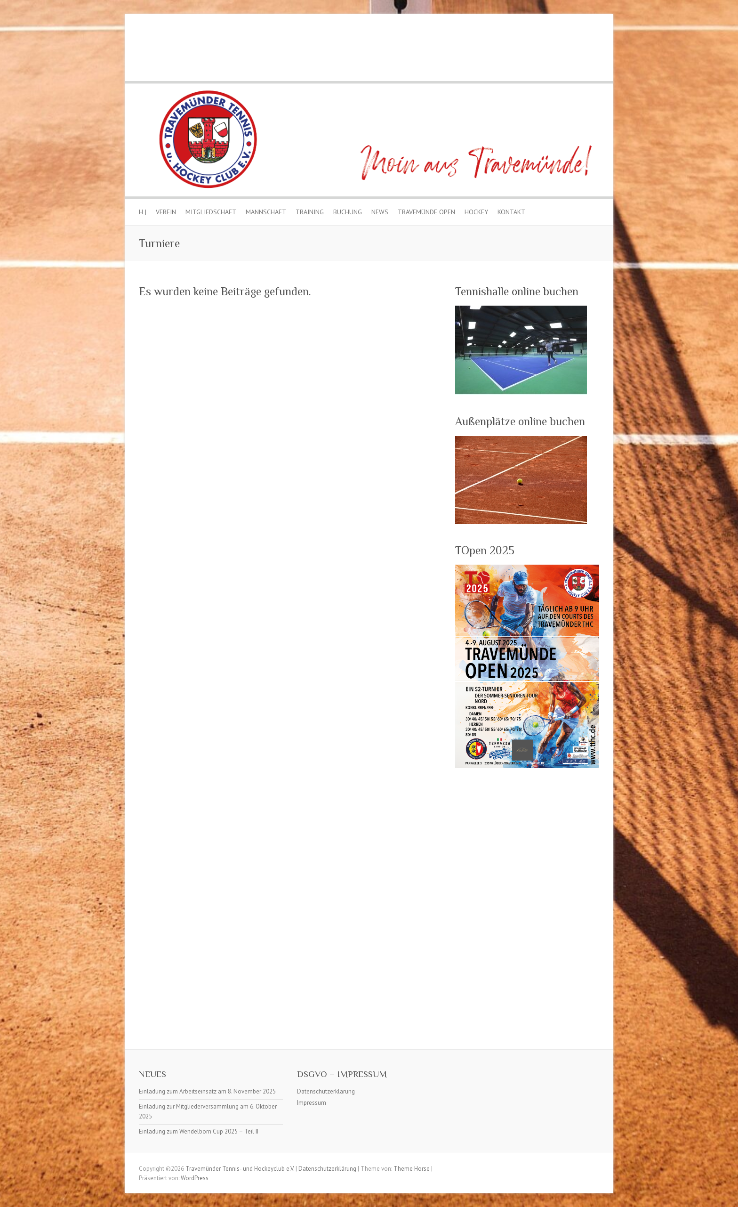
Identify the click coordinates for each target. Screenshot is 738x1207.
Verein (166, 212)
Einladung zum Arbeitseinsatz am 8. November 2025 (207, 1091)
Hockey (476, 212)
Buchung (347, 212)
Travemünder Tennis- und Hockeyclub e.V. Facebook (592, 50)
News (379, 212)
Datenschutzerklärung (326, 1091)
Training (310, 212)
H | (142, 212)
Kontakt (511, 212)
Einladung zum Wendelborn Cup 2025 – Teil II (198, 1131)
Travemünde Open (426, 212)
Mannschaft (266, 212)
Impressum (311, 1103)
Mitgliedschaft (210, 212)
